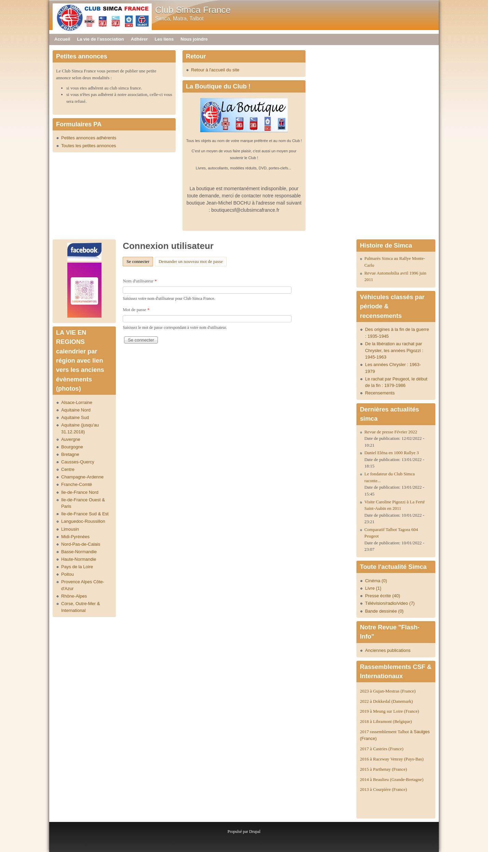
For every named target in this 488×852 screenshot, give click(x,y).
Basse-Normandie (79, 551)
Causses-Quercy (77, 461)
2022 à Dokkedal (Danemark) (387, 701)
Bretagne (70, 454)
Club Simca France (193, 10)
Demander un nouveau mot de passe (191, 261)
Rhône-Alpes (74, 596)
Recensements (380, 392)
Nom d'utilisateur (140, 280)
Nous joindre (193, 39)
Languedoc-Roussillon (83, 521)
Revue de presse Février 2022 (390, 431)
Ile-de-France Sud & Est (85, 513)
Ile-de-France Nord (79, 492)
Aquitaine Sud (75, 417)
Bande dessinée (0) (384, 611)
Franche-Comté (76, 484)
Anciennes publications (387, 650)
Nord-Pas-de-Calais (80, 544)
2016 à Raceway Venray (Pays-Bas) (391, 759)
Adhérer (139, 39)
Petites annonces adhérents (88, 137)
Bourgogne (72, 446)
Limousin (70, 529)
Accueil (62, 39)
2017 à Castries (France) (381, 748)
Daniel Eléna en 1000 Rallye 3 (391, 452)
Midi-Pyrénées (75, 536)
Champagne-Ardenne (82, 476)
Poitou (67, 574)
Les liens (164, 39)
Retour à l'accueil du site (215, 69)
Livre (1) (373, 588)
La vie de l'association (100, 39)
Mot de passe (136, 309)
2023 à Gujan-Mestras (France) (388, 691)
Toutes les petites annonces (88, 145)
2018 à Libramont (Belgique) (386, 721)
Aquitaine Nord (76, 410)
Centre (67, 469)
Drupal (254, 831)
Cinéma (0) (376, 580)
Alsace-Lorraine (76, 402)
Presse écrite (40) (382, 595)
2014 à (391, 779)
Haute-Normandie (78, 559)
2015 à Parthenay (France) (383, 769)
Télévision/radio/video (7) (390, 603)
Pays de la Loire (77, 566)
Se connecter (139, 260)
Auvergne (70, 439)
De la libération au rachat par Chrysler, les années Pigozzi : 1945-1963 (394, 350)
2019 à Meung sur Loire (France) (389, 711)
